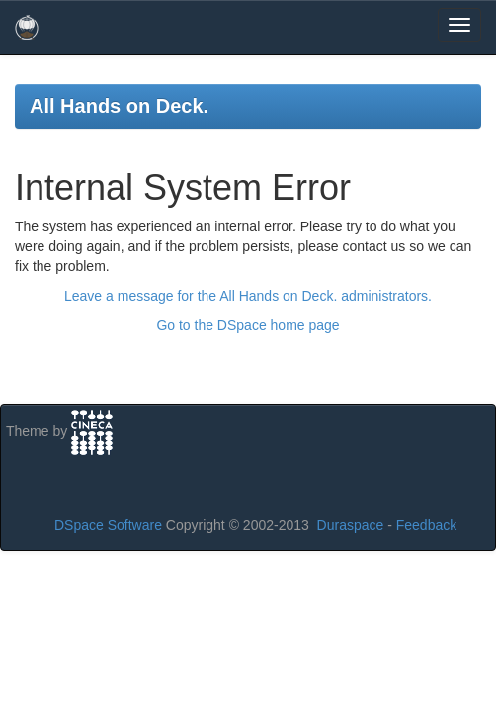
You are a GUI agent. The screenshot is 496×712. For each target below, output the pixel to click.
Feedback (426, 525)
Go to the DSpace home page (247, 325)
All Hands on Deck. (119, 106)
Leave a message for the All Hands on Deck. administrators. (248, 296)
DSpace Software (108, 525)
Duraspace (350, 525)
